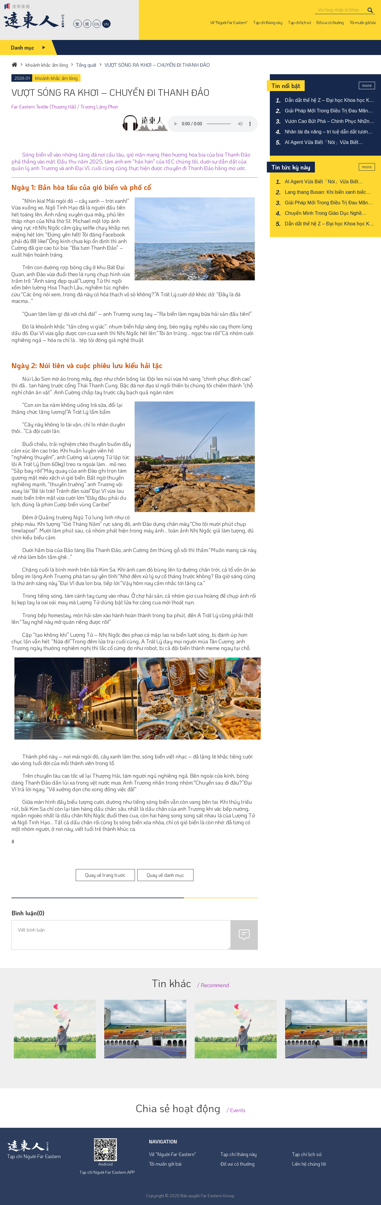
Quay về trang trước (105, 875)
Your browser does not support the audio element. (213, 124)
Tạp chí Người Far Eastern (34, 1156)
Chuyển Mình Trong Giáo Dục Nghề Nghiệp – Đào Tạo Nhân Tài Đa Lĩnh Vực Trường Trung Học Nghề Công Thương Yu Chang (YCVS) (329, 214)
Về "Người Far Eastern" (172, 1154)
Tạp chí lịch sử (307, 1154)
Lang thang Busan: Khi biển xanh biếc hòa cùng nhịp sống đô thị (325, 193)
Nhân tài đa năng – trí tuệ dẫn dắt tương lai (327, 132)
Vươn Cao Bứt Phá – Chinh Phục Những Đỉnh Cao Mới (328, 122)
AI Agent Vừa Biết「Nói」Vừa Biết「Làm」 (321, 143)
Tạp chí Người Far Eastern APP (107, 1172)
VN (106, 23)
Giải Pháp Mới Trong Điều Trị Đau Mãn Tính (326, 111)
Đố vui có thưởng (238, 1164)
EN (96, 23)
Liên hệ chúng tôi (309, 1164)
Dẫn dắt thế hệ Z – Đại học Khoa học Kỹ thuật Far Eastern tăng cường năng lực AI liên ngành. (329, 101)
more (367, 85)
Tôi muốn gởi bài (165, 1164)
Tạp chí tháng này (239, 1154)
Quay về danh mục (165, 875)
